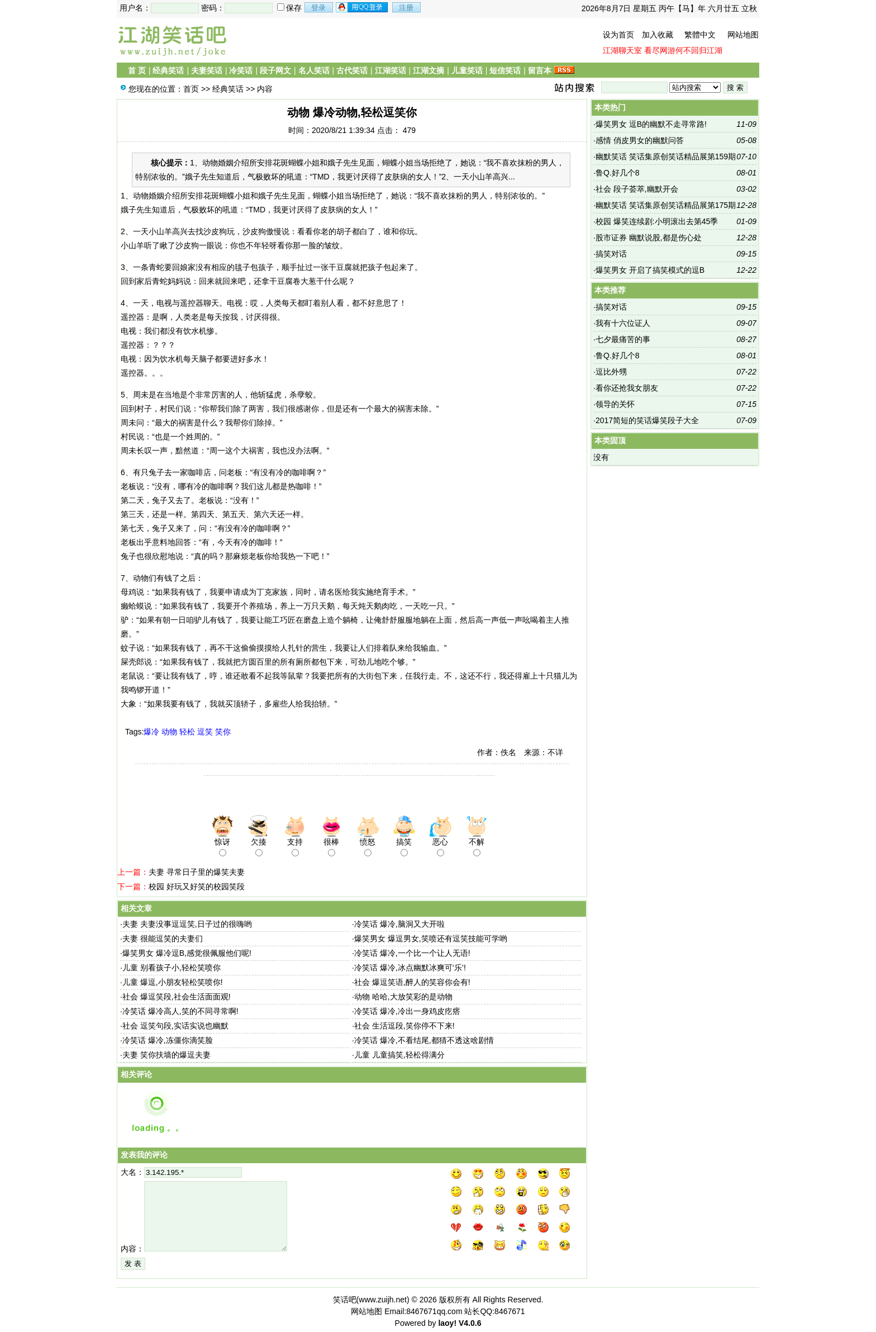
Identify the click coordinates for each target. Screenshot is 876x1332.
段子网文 (275, 70)
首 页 (137, 70)
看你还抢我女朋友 (627, 387)
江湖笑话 (390, 70)
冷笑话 (241, 70)
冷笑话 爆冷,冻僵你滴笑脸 (167, 1040)
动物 (169, 731)
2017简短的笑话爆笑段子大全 (647, 420)
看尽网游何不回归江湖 (683, 50)
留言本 (539, 70)
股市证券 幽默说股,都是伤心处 (649, 237)
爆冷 (151, 731)
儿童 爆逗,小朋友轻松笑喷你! (172, 982)
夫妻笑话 (206, 70)
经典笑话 (168, 70)
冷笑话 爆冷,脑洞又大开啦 (399, 923)
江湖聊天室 (622, 50)
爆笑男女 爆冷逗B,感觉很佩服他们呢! (186, 953)
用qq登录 (362, 7)
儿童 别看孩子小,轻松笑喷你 (171, 967)
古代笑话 (352, 70)
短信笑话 (505, 70)
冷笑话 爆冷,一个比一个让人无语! (412, 953)
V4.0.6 (470, 1323)
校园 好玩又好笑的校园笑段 (197, 886)
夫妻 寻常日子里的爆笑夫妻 (197, 872)
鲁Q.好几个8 (618, 172)
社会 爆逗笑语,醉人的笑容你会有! (412, 982)
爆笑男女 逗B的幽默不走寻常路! (651, 124)
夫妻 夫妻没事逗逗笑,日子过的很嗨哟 (187, 923)
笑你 (223, 731)
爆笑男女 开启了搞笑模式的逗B (650, 270)
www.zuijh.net (383, 1299)
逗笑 (205, 731)
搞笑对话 (611, 253)
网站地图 (743, 34)
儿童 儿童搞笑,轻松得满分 (399, 1054)
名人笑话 (314, 70)
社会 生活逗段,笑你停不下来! (404, 1025)
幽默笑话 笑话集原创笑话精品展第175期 (666, 205)
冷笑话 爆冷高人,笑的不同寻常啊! (180, 1011)
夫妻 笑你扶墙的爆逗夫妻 (166, 1054)
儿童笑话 (467, 70)
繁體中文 (700, 34)
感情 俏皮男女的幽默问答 (640, 140)
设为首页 (618, 34)
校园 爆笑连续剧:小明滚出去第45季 (657, 221)
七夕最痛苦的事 (623, 339)
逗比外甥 (611, 371)
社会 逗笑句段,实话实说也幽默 (175, 1025)
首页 (191, 88)
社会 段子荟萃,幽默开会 (637, 188)
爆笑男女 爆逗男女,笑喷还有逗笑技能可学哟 (430, 938)
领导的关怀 (615, 404)
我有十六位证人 (623, 323)
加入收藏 (657, 34)
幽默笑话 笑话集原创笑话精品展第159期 (666, 156)
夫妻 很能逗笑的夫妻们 (162, 938)
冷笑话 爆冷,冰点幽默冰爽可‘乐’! (410, 967)
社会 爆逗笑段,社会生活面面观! (176, 996)
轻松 (187, 731)
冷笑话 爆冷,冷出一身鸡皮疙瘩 (407, 1011)
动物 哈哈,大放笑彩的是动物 (403, 996)
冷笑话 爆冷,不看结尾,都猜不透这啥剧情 (424, 1040)
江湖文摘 (428, 70)
